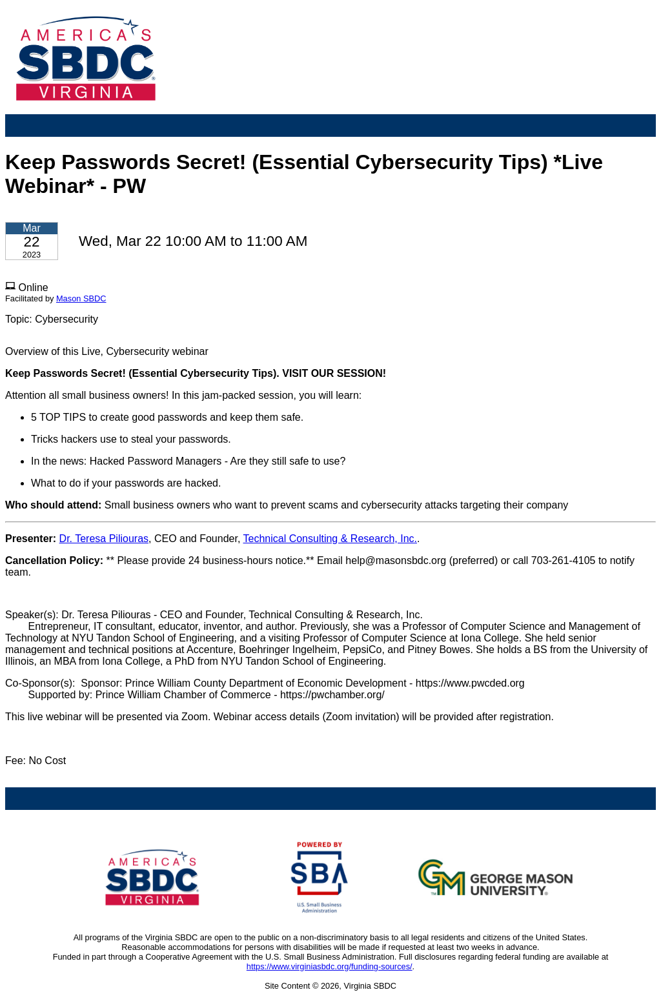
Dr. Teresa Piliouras (103, 538)
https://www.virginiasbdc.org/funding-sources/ (329, 966)
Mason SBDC (81, 298)
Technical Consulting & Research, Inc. (330, 538)
